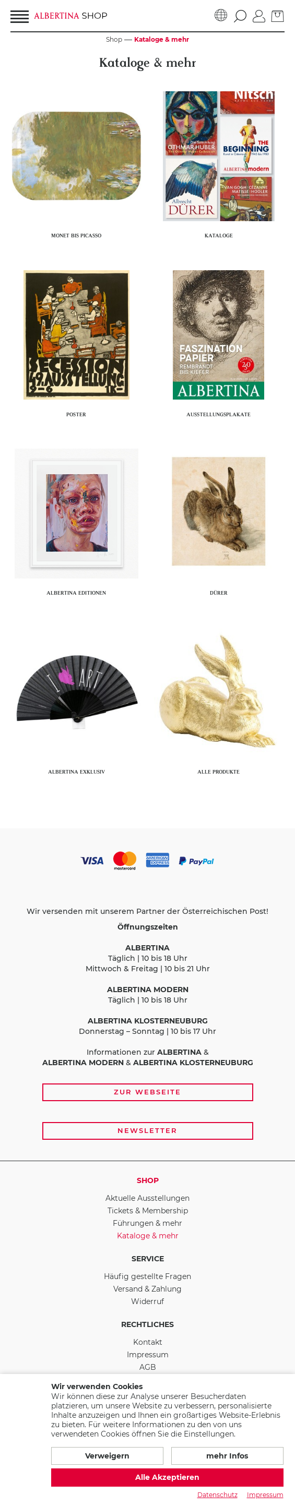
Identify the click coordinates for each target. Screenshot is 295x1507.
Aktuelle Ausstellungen (147, 1198)
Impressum (148, 1354)
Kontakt (147, 1342)
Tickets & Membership (148, 1210)
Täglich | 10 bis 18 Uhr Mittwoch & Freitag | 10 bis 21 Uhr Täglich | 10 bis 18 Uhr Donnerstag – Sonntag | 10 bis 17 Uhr (147, 979)
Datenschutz (217, 1495)
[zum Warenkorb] (278, 15)
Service (148, 1258)
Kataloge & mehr (148, 1235)
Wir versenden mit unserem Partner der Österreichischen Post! (147, 911)
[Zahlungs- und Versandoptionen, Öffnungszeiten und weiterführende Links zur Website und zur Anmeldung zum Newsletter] (147, 994)
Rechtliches (147, 1324)
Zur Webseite (147, 1092)
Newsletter (147, 1130)
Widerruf (147, 1301)
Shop (148, 1180)
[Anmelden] (259, 15)
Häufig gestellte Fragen (147, 1276)
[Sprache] (221, 15)
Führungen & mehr (147, 1223)
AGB (147, 1367)
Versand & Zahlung (147, 1289)
